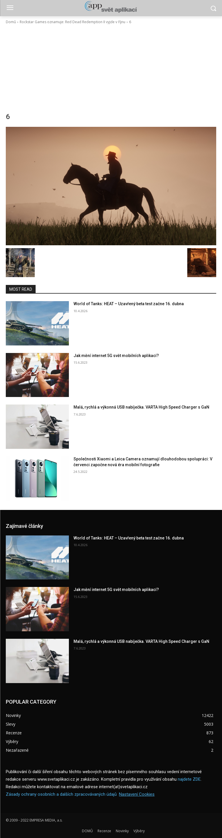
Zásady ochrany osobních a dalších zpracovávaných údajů (61, 794)
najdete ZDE (189, 779)
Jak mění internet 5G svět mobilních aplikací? (116, 355)
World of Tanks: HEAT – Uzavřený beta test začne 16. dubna (129, 303)
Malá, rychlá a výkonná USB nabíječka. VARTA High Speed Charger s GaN (141, 407)
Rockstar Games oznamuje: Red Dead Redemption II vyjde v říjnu (72, 21)
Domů (11, 21)
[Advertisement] (111, 68)
